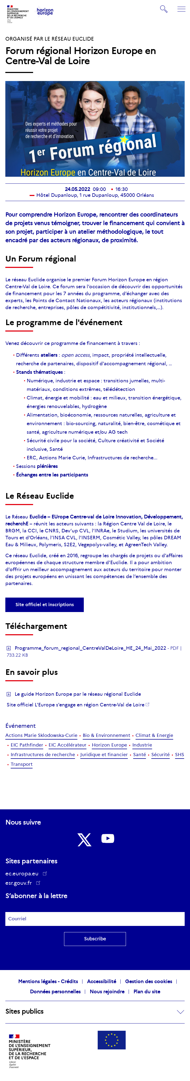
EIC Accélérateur (67, 745)
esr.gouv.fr (20, 884)
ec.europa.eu (23, 873)
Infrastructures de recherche (43, 754)
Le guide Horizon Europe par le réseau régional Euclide (78, 694)
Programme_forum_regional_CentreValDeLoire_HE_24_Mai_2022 (90, 648)
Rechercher (164, 9)
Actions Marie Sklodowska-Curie (41, 735)
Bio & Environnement (106, 735)
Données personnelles (55, 992)
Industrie (142, 745)
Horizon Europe (109, 745)
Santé (139, 754)
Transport (22, 764)
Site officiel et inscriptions (44, 604)
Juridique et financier (104, 754)
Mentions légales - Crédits (48, 981)
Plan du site (146, 992)
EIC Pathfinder (27, 745)
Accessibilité (101, 981)
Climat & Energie (154, 735)
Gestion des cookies (148, 981)
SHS (179, 754)
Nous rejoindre (107, 992)
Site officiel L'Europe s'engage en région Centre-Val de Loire (75, 705)
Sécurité (160, 754)
